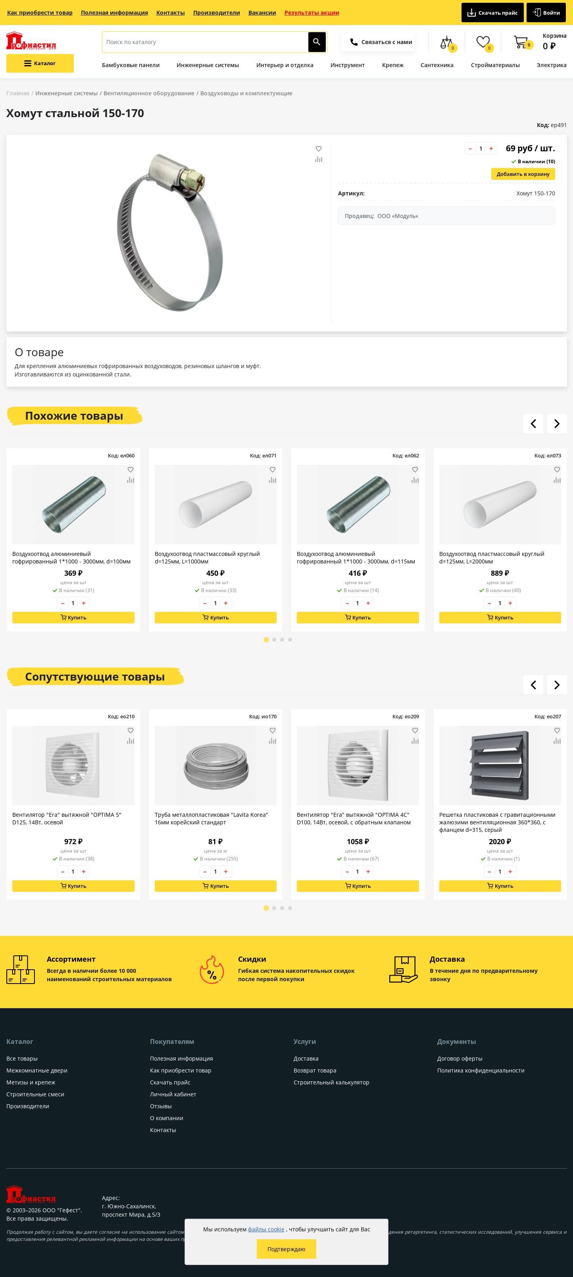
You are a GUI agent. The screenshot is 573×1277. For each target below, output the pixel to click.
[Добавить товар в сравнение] (319, 160)
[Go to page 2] (274, 640)
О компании (166, 1118)
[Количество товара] (481, 148)
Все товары (22, 1058)
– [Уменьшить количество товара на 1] (470, 148)
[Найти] (317, 42)
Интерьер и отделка (284, 65)
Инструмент (348, 65)
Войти (546, 12)
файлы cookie (266, 1229)
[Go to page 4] (290, 640)
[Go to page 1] (266, 639)
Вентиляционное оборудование (149, 93)
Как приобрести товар (40, 12)
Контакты (170, 12)
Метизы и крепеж (30, 1082)
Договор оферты (460, 1058)
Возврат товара (315, 1070)
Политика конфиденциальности (481, 1070)
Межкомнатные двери (36, 1070)
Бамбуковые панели (131, 65)
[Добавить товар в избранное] (319, 149)
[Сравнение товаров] (447, 42)
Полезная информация (114, 12)
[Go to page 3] (282, 640)
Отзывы (161, 1106)
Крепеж (393, 65)
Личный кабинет (173, 1094)
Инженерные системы (208, 65)
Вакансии (262, 12)
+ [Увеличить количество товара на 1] (491, 148)
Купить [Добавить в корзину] (73, 617)
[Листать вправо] (557, 424)
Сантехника (437, 65)
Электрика (552, 65)
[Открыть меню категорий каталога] (40, 63)
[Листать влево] (533, 424)
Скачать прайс (492, 12)
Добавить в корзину (523, 173)
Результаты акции (312, 12)
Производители (216, 12)
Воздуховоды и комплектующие (246, 93)
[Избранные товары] (483, 42)
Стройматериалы (495, 65)
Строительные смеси (35, 1094)
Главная (17, 93)
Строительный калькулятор (331, 1082)
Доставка (306, 1058)
